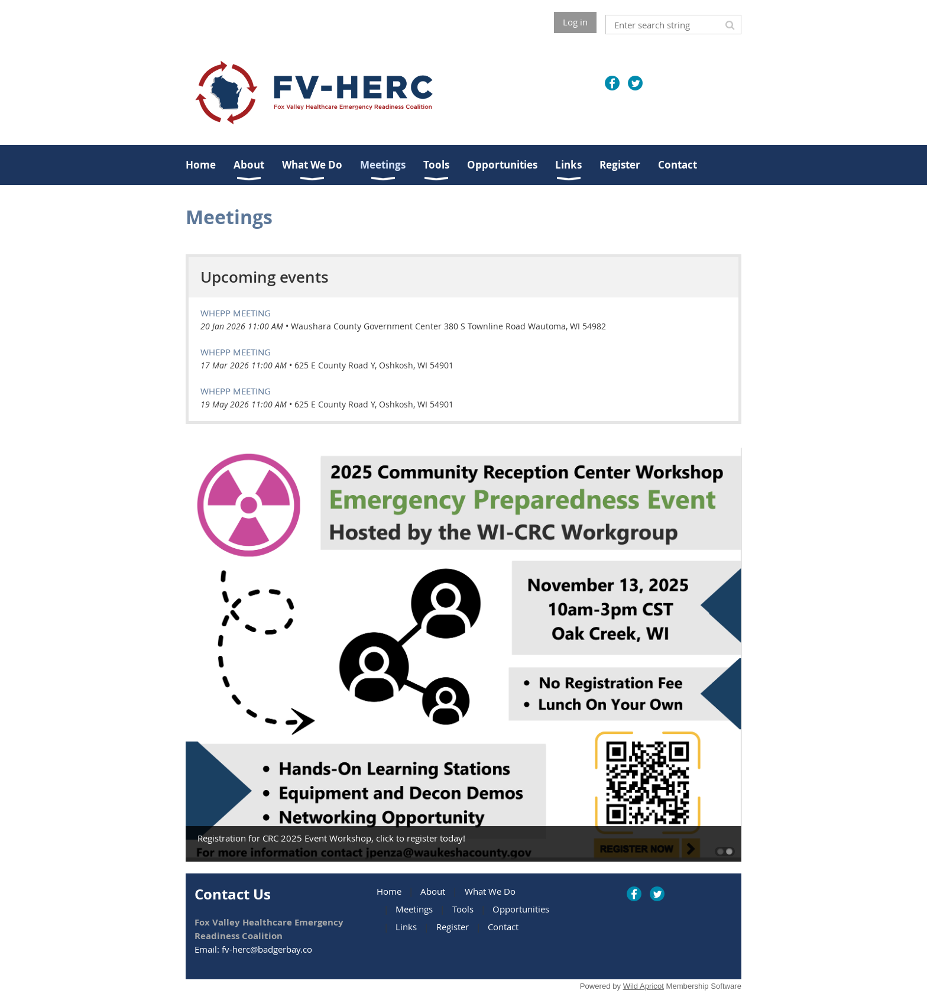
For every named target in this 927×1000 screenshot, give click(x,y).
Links (406, 927)
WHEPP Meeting (235, 313)
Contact (503, 927)
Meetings (414, 909)
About (432, 891)
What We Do (490, 891)
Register (452, 927)
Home (389, 891)
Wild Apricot (643, 986)
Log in (575, 22)
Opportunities (520, 909)
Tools (463, 909)
